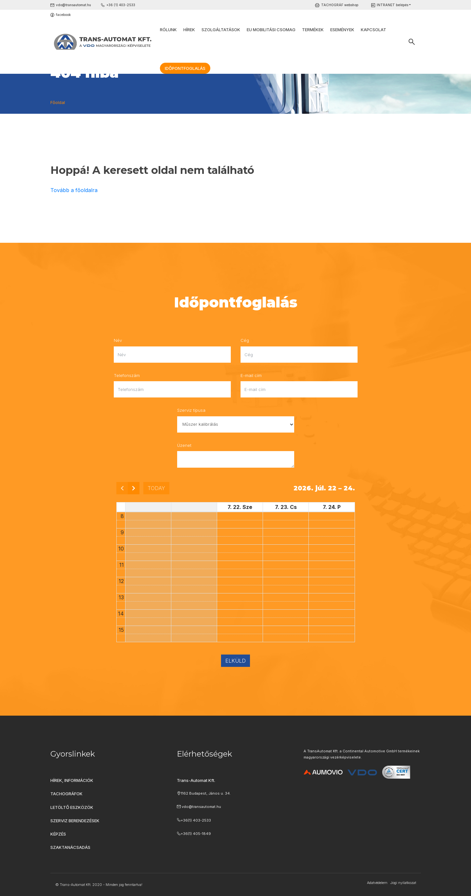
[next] (133, 488)
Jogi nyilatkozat (403, 882)
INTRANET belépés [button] (392, 5)
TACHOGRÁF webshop (339, 5)
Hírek (189, 29)
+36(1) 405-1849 (196, 833)
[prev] (122, 488)
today (156, 488)
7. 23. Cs (286, 507)
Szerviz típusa (191, 410)
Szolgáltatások (221, 29)
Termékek (313, 29)
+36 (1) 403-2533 (120, 5)
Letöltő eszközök (71, 807)
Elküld (235, 660)
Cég (245, 340)
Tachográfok (66, 793)
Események (342, 29)
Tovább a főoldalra (74, 190)
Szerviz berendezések (74, 820)
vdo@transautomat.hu (73, 5)
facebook (63, 15)
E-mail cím (251, 375)
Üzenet (184, 445)
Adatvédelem (377, 882)
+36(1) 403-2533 (196, 820)
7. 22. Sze (240, 507)
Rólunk (168, 29)
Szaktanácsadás (70, 847)
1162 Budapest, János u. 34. (206, 793)
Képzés (58, 834)
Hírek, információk (71, 780)
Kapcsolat (373, 29)
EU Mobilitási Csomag (271, 29)
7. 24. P (332, 507)
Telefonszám (127, 375)
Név (118, 340)
